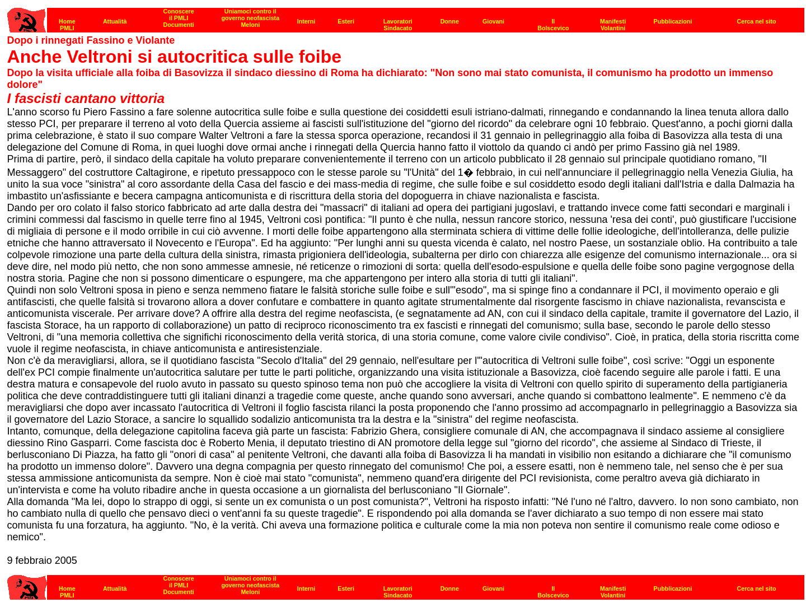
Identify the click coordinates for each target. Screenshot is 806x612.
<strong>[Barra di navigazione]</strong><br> (405, 584)
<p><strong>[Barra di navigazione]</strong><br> (405, 17)
